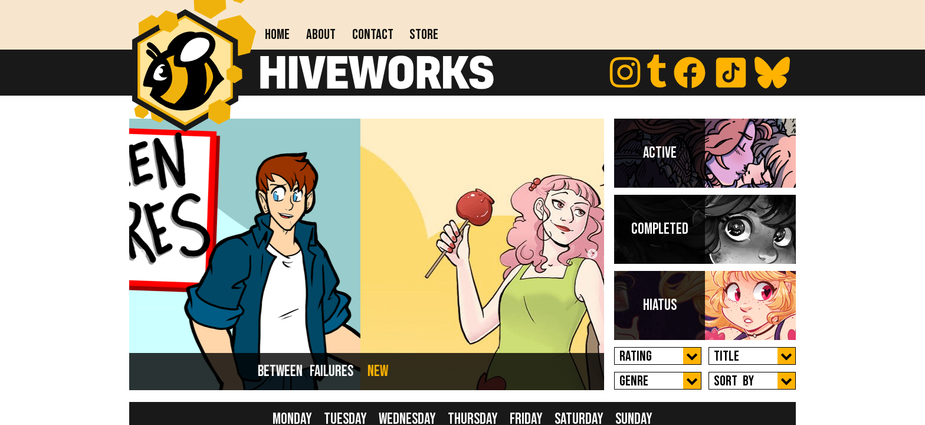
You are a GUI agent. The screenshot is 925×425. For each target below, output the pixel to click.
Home (277, 34)
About (321, 34)
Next (592, 254)
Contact (372, 34)
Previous (141, 254)
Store (423, 34)
